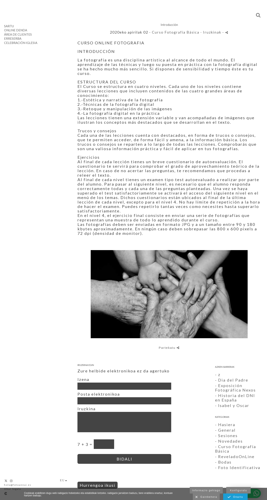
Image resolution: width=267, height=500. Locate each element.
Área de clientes (18, 34)
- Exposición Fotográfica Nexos (235, 387)
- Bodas (223, 462)
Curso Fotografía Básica (175, 32)
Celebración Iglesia (20, 43)
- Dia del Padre (231, 379)
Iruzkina (86, 408)
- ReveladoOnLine (235, 456)
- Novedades (229, 441)
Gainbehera (206, 497)
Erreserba (12, 38)
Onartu (235, 497)
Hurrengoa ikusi (97, 485)
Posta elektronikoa (98, 394)
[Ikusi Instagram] (11, 481)
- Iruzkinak (211, 32)
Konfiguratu (238, 490)
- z (218, 374)
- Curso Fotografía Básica (235, 448)
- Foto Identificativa (237, 467)
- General (225, 430)
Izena (83, 379)
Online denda (15, 30)
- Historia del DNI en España (235, 397)
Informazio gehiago (206, 490)
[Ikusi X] (6, 481)
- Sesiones (226, 435)
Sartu (9, 26)
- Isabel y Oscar (232, 405)
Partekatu (169, 347)
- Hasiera (225, 424)
